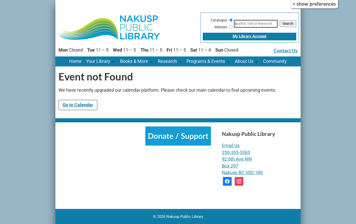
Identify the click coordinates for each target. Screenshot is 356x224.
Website (221, 27)
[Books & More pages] (152, 61)
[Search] (256, 24)
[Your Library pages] (115, 61)
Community (275, 61)
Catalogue (219, 20)
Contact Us (286, 50)
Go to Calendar (78, 105)
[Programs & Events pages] (229, 61)
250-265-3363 (236, 152)
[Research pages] (181, 61)
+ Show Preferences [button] (314, 4)
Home (75, 61)
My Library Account (249, 36)
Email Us (231, 145)
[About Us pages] (258, 61)
